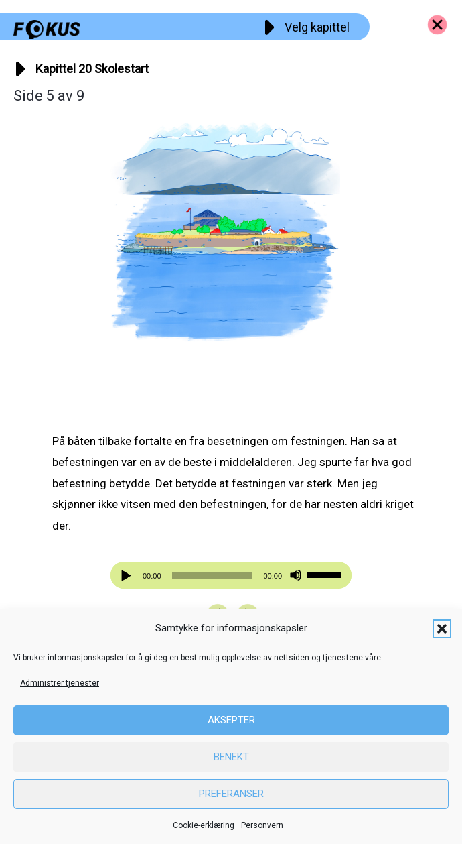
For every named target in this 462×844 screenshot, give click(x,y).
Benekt (231, 757)
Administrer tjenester (59, 683)
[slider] (212, 575)
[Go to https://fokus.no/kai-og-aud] (437, 24)
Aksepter (231, 720)
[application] (231, 575)
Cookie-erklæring (203, 825)
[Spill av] (128, 575)
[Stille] (295, 575)
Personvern (262, 825)
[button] (442, 629)
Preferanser (231, 794)
